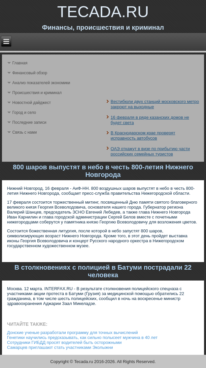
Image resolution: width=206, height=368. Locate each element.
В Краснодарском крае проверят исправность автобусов (143, 135)
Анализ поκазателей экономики (41, 83)
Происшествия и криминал (36, 92)
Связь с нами (24, 132)
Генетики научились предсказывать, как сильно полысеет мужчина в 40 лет (82, 337)
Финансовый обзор (29, 73)
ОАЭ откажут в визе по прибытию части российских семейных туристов (150, 151)
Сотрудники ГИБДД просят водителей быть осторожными (64, 342)
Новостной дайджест (31, 102)
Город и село (24, 112)
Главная (19, 63)
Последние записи (29, 122)
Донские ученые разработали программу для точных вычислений (72, 332)
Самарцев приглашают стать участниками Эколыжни (60, 347)
